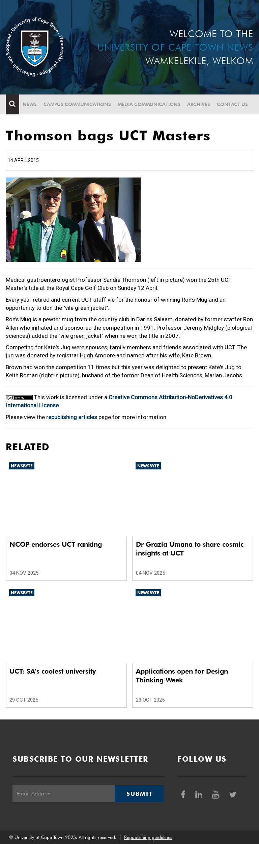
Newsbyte (22, 465)
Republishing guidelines (148, 837)
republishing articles (71, 417)
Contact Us (232, 104)
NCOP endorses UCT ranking (55, 544)
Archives (198, 104)
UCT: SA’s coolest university (52, 671)
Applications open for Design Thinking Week (182, 675)
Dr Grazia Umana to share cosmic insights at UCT (189, 548)
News (30, 104)
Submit (139, 793)
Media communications (149, 104)
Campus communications (77, 104)
